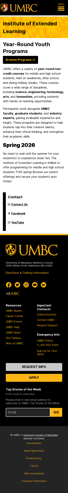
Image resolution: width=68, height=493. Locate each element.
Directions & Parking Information (27, 273)
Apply (34, 377)
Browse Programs (19, 59)
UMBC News (13, 332)
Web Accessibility (34, 473)
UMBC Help (13, 327)
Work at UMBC (14, 343)
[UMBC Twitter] (17, 285)
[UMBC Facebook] (9, 285)
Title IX (34, 466)
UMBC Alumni (14, 310)
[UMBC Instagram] (26, 285)
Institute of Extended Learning (30, 27)
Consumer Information (34, 481)
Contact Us (19, 204)
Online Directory (47, 314)
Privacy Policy (34, 458)
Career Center (14, 316)
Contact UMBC (46, 319)
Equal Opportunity (34, 450)
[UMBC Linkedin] (44, 285)
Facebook (18, 214)
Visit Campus (13, 337)
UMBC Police (45, 340)
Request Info (34, 367)
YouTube (17, 223)
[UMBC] (19, 8)
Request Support (47, 325)
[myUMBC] (13, 293)
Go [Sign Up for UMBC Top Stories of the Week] (56, 412)
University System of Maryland (41, 435)
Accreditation (34, 443)
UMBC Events (14, 321)
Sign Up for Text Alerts (47, 352)
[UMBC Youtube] (35, 285)
